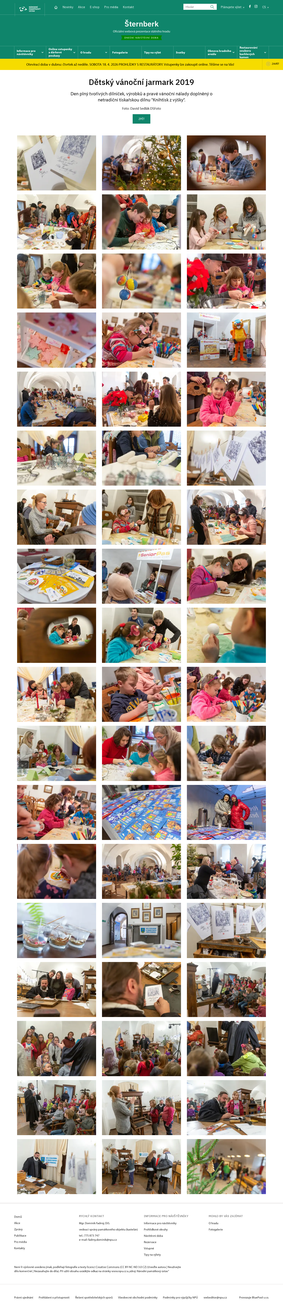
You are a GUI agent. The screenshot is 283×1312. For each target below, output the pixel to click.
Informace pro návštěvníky (160, 1225)
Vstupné (149, 1250)
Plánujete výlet (232, 7)
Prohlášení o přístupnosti (56, 1299)
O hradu (213, 1225)
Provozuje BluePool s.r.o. (254, 1299)
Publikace (20, 1237)
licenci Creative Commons (103, 1268)
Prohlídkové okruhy (156, 1231)
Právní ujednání (24, 1299)
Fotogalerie (216, 1231)
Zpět (141, 120)
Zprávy (18, 1231)
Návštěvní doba (153, 1237)
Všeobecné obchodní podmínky (142, 1299)
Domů (18, 1218)
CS (265, 7)
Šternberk (141, 24)
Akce (81, 7)
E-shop (94, 7)
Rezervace (150, 1243)
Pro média (111, 7)
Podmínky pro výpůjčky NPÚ (186, 1299)
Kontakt (128, 7)
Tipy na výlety (152, 1256)
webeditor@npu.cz (221, 1299)
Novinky (67, 7)
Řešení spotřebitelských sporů (97, 1299)
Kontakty (19, 1249)
